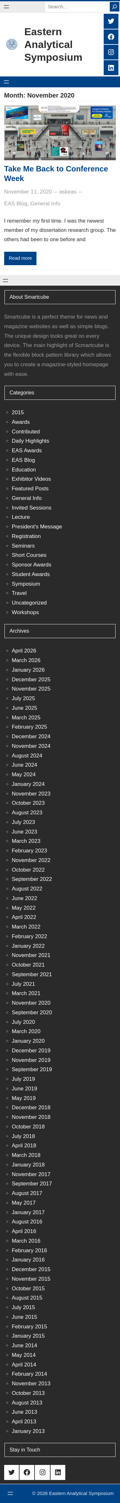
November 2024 (31, 746)
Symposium (26, 584)
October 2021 (28, 965)
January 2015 (28, 1336)
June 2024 (24, 765)
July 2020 (23, 1022)
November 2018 (31, 1117)
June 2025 (24, 708)
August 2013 (27, 1403)
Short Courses (29, 555)
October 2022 (28, 870)
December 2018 (31, 1107)
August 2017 (27, 1193)
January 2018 (28, 1165)
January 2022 (28, 946)
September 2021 (32, 974)
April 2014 (24, 1365)
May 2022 (24, 908)
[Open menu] (6, 7)
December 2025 (31, 679)
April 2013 (24, 1422)
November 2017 (31, 1174)
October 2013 (28, 1393)
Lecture (21, 517)
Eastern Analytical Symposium (53, 44)
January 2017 (28, 1212)
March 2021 (26, 993)
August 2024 (27, 756)
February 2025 (29, 727)
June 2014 (24, 1345)
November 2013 (31, 1383)
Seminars (23, 546)
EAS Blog (16, 204)
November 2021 (31, 955)
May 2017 (24, 1203)
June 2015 (24, 1317)
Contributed (26, 432)
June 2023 (24, 832)
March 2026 (26, 660)
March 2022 (26, 927)
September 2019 (32, 1069)
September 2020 (32, 1012)
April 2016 (24, 1231)
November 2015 (31, 1279)
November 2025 (31, 689)
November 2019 (31, 1060)
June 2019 (24, 1089)
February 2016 (29, 1250)
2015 (18, 412)
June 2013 (24, 1412)
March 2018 (26, 1155)
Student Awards (31, 574)
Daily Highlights (30, 441)
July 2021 (23, 984)
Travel (19, 593)
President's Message (37, 527)
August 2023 (27, 813)
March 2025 (26, 718)
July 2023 (23, 822)
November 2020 (31, 1003)
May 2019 (24, 1098)
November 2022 (31, 860)
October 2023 (28, 803)
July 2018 (23, 1136)
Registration (26, 536)
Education (24, 470)
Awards (21, 422)
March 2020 (26, 1031)
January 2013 (28, 1431)
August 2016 (27, 1222)
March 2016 (26, 1241)
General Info (45, 204)
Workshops (25, 612)
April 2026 (24, 651)
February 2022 (29, 936)
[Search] (114, 7)
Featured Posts (30, 489)
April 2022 (24, 917)
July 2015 (23, 1307)
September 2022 (32, 879)
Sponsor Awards (31, 565)
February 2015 (29, 1327)
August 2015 (27, 1298)
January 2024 (28, 784)
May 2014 (24, 1355)
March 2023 (26, 841)
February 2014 (29, 1374)
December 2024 (31, 736)
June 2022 (24, 898)
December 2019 (31, 1051)
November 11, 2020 (28, 192)
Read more (20, 258)
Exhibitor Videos (31, 479)
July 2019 (23, 1079)
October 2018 (28, 1127)
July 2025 (23, 698)
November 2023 (31, 794)
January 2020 (28, 1041)
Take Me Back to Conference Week (56, 173)
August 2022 (27, 889)
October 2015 (28, 1288)
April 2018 (24, 1146)
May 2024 (24, 774)
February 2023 (29, 851)
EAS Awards (27, 450)
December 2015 (31, 1269)
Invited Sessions (32, 508)
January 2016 (28, 1260)
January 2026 (28, 670)
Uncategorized (29, 603)
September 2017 (32, 1184)
